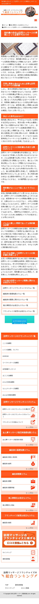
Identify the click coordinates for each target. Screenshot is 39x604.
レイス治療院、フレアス (11, 350)
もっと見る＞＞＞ (31, 427)
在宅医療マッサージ (9, 369)
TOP (6, 585)
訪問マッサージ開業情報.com (22, 593)
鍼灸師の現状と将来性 (10, 457)
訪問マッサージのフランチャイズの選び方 (16, 409)
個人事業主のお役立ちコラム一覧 (15, 305)
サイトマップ (7, 552)
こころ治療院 (7, 343)
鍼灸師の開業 (7, 481)
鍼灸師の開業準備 (8, 487)
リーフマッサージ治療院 (11, 362)
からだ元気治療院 (8, 382)
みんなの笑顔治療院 (9, 395)
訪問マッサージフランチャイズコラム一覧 (19, 288)
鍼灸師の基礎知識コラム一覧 (14, 294)
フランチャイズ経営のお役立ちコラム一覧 (19, 311)
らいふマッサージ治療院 (11, 388)
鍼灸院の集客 (7, 522)
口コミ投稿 (25, 588)
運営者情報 (6, 559)
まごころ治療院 (8, 375)
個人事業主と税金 (8, 505)
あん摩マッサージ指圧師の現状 (13, 439)
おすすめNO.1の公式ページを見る (19, 322)
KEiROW (6, 356)
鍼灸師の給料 (7, 463)
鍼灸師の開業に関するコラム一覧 (15, 299)
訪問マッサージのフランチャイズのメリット (16, 416)
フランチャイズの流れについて (13, 422)
